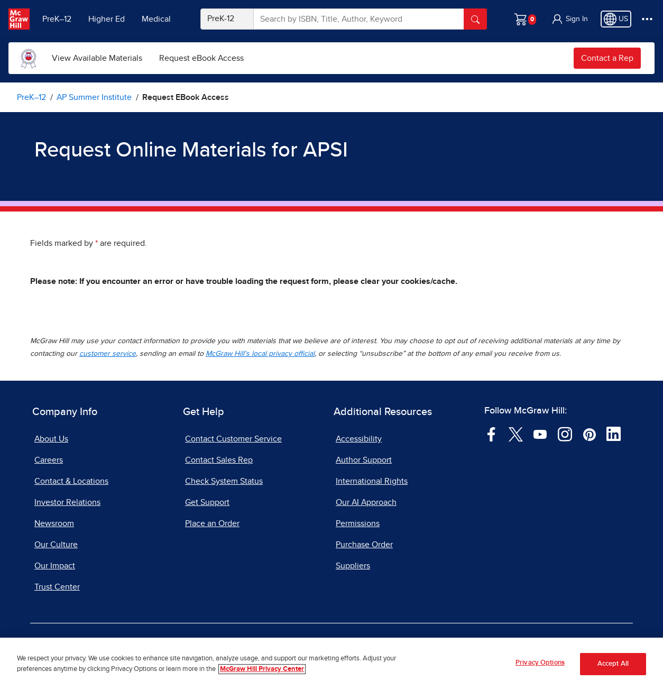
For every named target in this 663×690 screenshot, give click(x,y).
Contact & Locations (71, 481)
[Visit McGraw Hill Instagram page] (565, 433)
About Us (51, 439)
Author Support (364, 460)
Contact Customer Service (233, 439)
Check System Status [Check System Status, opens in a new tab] (224, 481)
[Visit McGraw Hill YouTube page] (540, 433)
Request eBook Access (201, 58)
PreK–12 (56, 19)
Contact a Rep (607, 58)
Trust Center (57, 587)
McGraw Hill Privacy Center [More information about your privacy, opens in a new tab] (262, 669)
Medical (156, 19)
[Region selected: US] (616, 19)
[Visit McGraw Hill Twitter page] (516, 433)
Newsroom (54, 523)
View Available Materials (97, 58)
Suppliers (353, 566)
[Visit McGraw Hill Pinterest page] (589, 433)
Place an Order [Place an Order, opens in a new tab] (212, 523)
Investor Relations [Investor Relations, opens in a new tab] (67, 502)
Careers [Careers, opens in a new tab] (48, 460)
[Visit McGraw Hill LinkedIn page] (613, 433)
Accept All (613, 663)
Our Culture (56, 544)
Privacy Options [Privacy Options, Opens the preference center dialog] (540, 663)
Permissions (358, 523)
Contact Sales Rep (219, 460)
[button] (569, 19)
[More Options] (647, 19)
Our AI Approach (366, 502)
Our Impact (54, 566)
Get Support (207, 502)
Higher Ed (106, 19)
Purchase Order (364, 544)
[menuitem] (97, 58)
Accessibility (359, 439)
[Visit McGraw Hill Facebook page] (491, 433)
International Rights (372, 481)
